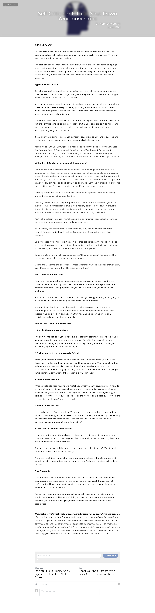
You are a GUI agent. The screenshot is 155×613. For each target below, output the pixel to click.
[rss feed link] (119, 584)
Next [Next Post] (81, 568)
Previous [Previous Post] (39, 568)
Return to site (10, 5)
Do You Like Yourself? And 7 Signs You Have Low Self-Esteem (53, 574)
